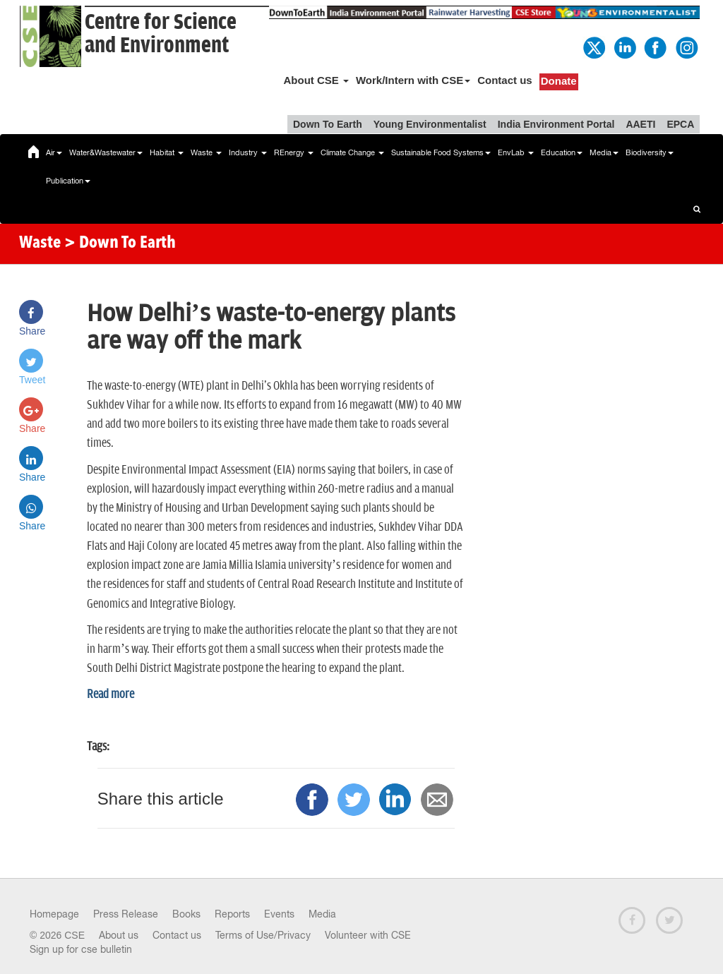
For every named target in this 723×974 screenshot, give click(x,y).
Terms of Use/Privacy (263, 935)
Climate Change (352, 152)
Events (279, 914)
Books (186, 914)
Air (54, 152)
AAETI (640, 124)
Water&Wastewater (106, 152)
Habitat (167, 152)
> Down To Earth (120, 243)
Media (604, 152)
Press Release (125, 914)
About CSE (316, 80)
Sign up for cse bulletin (81, 949)
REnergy (293, 152)
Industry (248, 152)
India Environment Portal (556, 124)
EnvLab (516, 152)
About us (118, 935)
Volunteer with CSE (368, 935)
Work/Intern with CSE (413, 80)
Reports (232, 914)
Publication (68, 180)
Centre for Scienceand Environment (161, 34)
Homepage (54, 914)
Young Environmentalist (430, 124)
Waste (206, 152)
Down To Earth (327, 124)
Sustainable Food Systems (441, 152)
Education (561, 152)
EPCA (680, 124)
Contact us (504, 80)
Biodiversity (650, 152)
